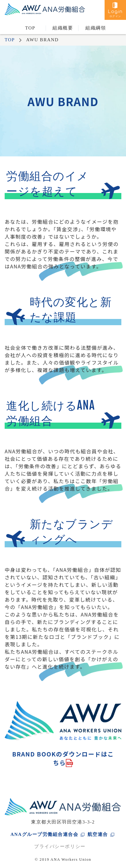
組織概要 (62, 27)
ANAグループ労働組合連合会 (45, 834)
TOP (30, 27)
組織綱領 (95, 27)
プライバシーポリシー (59, 846)
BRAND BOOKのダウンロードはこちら (63, 758)
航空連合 (98, 834)
